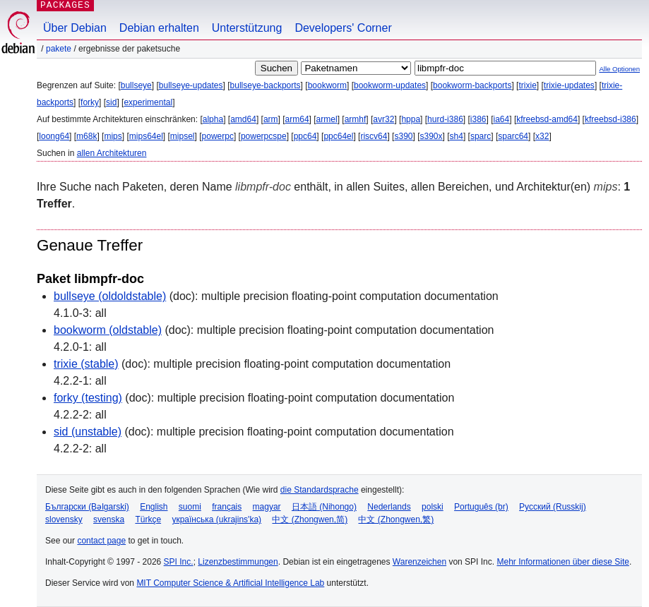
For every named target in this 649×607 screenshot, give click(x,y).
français (227, 507)
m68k (86, 136)
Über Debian (75, 28)
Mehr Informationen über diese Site (562, 562)
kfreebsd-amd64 (547, 119)
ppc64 (305, 136)
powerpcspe (264, 136)
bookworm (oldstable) (108, 330)
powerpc (218, 136)
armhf (356, 119)
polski (432, 507)
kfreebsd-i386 (610, 119)
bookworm (327, 85)
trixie (527, 85)
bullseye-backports (265, 85)
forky (90, 102)
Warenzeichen (419, 562)
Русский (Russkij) (552, 507)
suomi (190, 507)
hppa (410, 119)
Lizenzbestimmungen (238, 562)
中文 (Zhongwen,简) (309, 519)
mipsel (182, 136)
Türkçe (148, 519)
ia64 (502, 119)
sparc (480, 136)
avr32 (383, 119)
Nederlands (388, 507)
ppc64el (338, 136)
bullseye (136, 85)
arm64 (297, 119)
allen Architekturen (112, 153)
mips (112, 136)
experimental (148, 102)
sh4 (456, 136)
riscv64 (373, 136)
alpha (213, 119)
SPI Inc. (178, 562)
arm (270, 119)
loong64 (54, 136)
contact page (101, 541)
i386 (478, 119)
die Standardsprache (319, 490)
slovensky (64, 519)
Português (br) (481, 507)
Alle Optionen (619, 69)
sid (111, 102)
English (153, 507)
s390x (431, 136)
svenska (108, 519)
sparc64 (513, 136)
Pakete (58, 49)
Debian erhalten (159, 28)
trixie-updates (569, 85)
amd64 (243, 119)
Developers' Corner (342, 28)
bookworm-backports (472, 85)
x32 (542, 136)
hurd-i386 (445, 119)
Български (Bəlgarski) (87, 507)
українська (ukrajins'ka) (216, 519)
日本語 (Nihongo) (324, 507)
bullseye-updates (191, 85)
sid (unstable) (87, 432)
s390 (403, 136)
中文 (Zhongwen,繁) (396, 519)
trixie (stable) (86, 364)
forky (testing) (88, 398)
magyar (267, 507)
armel (327, 119)
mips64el (146, 136)
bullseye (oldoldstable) (110, 296)
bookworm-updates (390, 85)
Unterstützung (247, 28)
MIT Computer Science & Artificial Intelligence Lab (230, 583)
